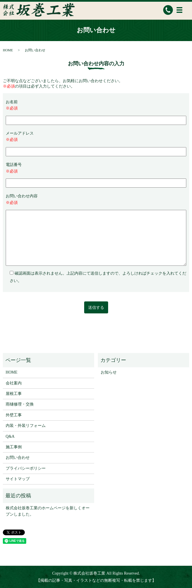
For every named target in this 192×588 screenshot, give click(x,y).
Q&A (10, 436)
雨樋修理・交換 (20, 404)
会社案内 (14, 383)
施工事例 (14, 447)
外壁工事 (14, 415)
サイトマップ (18, 479)
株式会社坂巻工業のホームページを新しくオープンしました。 (48, 511)
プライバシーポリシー (26, 468)
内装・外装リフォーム (26, 425)
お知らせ (109, 372)
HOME (8, 50)
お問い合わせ (18, 457)
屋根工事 (14, 394)
